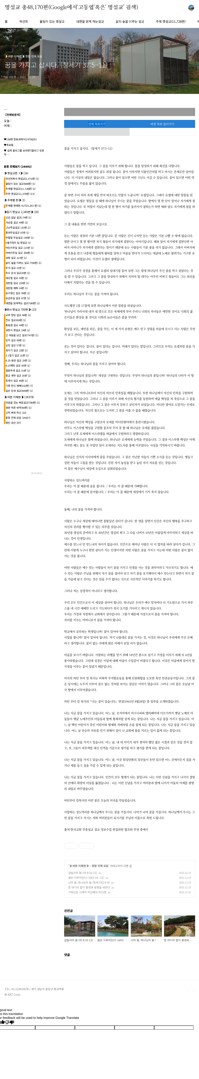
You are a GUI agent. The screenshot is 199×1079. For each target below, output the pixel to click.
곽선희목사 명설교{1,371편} (22, 178)
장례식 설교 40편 (17, 380)
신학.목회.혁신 (16, 412)
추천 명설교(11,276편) (20, 194)
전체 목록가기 (97, 124)
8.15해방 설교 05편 (18, 365)
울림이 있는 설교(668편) (20, 183)
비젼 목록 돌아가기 (162, 124)
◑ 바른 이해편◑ (79, 866)
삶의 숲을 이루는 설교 (130, 21)
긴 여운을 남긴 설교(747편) (22, 335)
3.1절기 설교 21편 (17, 355)
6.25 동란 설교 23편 (18, 360)
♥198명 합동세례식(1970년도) (20, 139)
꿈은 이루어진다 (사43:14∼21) (86, 878)
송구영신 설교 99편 (18, 293)
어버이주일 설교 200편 (20, 253)
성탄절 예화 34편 (17, 288)
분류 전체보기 (18, 166)
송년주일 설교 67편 (18, 298)
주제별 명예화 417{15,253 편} (23, 205)
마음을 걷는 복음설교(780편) (23, 402)
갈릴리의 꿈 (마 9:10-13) (82, 873)
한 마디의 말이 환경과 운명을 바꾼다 (89, 887)
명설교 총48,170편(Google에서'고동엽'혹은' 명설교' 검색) (71, 7)
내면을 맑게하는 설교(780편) (23, 303)
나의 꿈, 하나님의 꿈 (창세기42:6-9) (89, 882)
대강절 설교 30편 (17, 278)
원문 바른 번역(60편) (18, 407)
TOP (191, 990)
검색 (182, 8)
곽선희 (23, 21)
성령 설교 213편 (16, 258)
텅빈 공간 (13, 423)
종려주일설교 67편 (17, 232)
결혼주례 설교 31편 (18, 370)
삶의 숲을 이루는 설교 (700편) (23, 263)
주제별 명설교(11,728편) (21, 189)
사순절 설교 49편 (17, 222)
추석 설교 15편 (15, 268)
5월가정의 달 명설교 (18, 242)
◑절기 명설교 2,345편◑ (21, 212)
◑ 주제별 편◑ (14, 200)
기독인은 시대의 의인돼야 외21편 (87, 892)
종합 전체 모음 (100, 866)
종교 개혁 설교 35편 (18, 375)
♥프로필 (8, 145)
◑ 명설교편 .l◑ (16, 173)
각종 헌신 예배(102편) (19, 385)
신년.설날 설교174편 (18, 217)
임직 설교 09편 (15, 340)
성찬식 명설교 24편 (18, 330)
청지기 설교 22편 (17, 350)
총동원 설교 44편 (17, 325)
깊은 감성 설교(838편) (19, 391)
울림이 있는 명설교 (52, 21)
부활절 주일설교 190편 (20, 237)
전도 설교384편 (16, 320)
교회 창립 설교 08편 (18, 315)
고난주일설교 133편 (18, 227)
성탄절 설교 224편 (17, 283)
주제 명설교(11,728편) (171, 21)
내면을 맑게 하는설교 (90, 21)
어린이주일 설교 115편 (20, 248)
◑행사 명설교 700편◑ (20, 309)
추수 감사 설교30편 (18, 273)
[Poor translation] (9, 1022)
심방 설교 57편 (15, 345)
